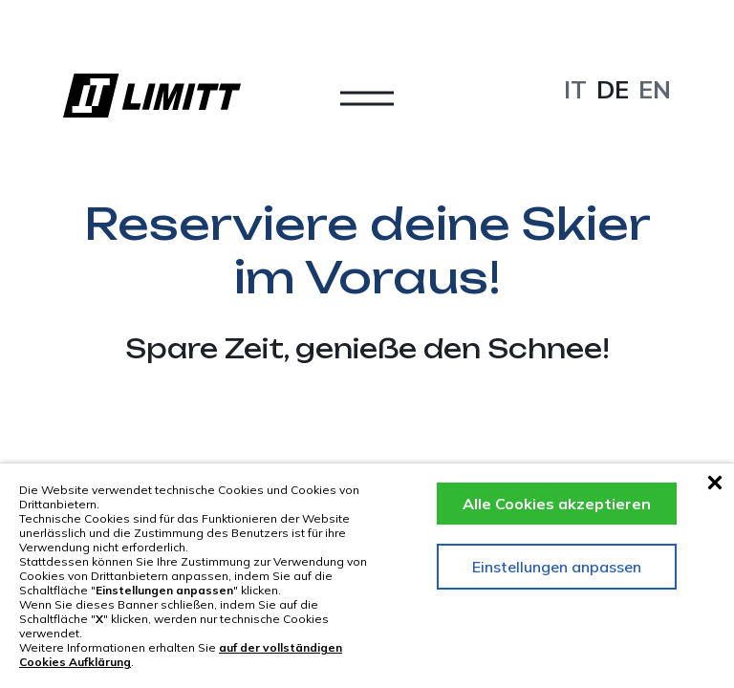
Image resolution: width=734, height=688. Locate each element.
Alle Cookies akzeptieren (557, 503)
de (612, 89)
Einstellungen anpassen (556, 566)
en (654, 89)
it (575, 89)
